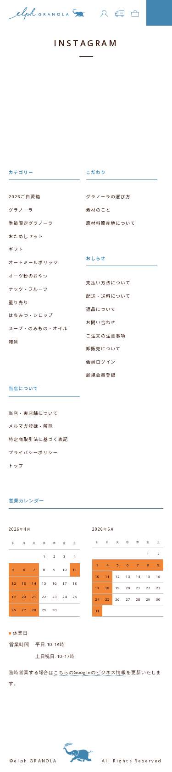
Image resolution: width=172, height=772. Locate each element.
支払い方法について (108, 282)
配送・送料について (108, 296)
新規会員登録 (101, 375)
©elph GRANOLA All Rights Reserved (86, 761)
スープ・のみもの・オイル (38, 328)
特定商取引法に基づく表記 (38, 439)
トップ (16, 465)
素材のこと (98, 210)
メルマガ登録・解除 (31, 426)
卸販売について (103, 348)
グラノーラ (21, 210)
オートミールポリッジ (33, 262)
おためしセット (26, 236)
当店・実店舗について (33, 413)
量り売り (18, 302)
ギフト (16, 249)
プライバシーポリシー (33, 452)
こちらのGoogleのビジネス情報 (90, 672)
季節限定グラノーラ (31, 223)
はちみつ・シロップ (31, 315)
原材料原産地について (111, 223)
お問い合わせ (101, 322)
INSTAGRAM (86, 43)
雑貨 (14, 341)
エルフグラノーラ (46, 15)
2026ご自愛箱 (24, 196)
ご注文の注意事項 (106, 335)
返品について (101, 309)
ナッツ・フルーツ (28, 289)
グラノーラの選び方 (108, 196)
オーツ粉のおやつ (28, 275)
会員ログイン (101, 362)
